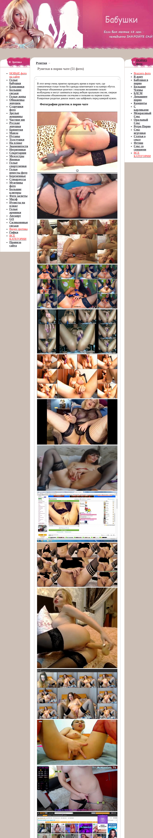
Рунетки (41, 63)
